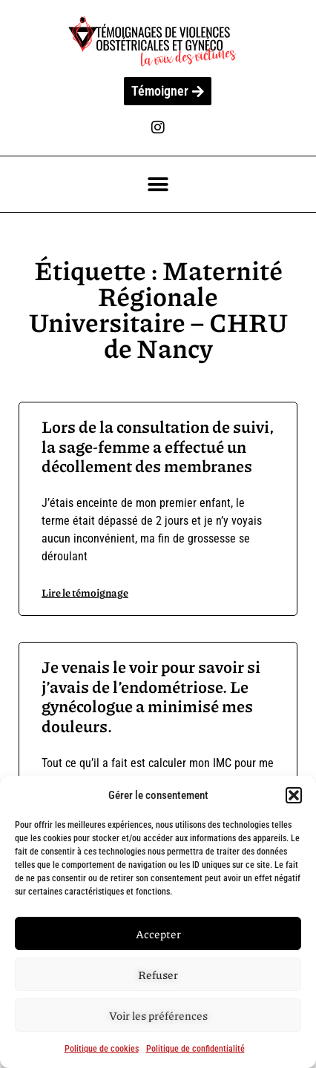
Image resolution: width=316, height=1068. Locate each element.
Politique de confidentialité (195, 1049)
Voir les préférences (158, 1015)
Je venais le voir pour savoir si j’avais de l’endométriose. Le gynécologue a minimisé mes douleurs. (151, 696)
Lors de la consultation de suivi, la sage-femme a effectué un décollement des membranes (158, 446)
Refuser (158, 974)
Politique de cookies (102, 1049)
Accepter (158, 934)
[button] (293, 795)
